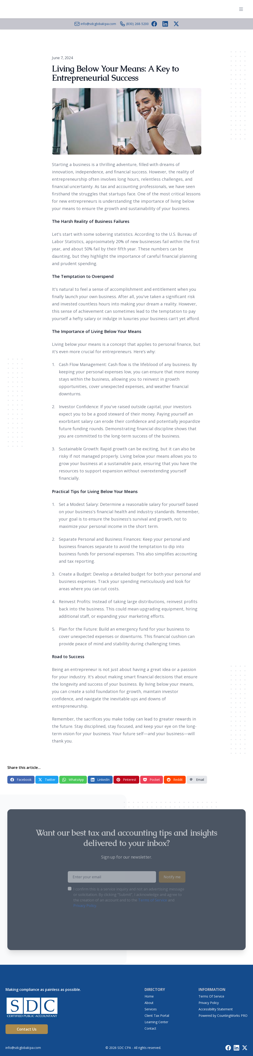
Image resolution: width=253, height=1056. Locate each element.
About (149, 1003)
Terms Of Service (211, 996)
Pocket (151, 779)
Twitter (46, 779)
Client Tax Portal (157, 1015)
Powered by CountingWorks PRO (223, 1015)
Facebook (20, 779)
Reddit (175, 779)
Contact (150, 1028)
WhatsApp (73, 779)
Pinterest (126, 779)
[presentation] (103, 923)
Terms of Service (152, 900)
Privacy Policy (84, 905)
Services (151, 1009)
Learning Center (156, 1022)
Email (197, 779)
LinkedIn (100, 779)
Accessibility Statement (216, 1009)
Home (149, 996)
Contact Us (27, 1029)
